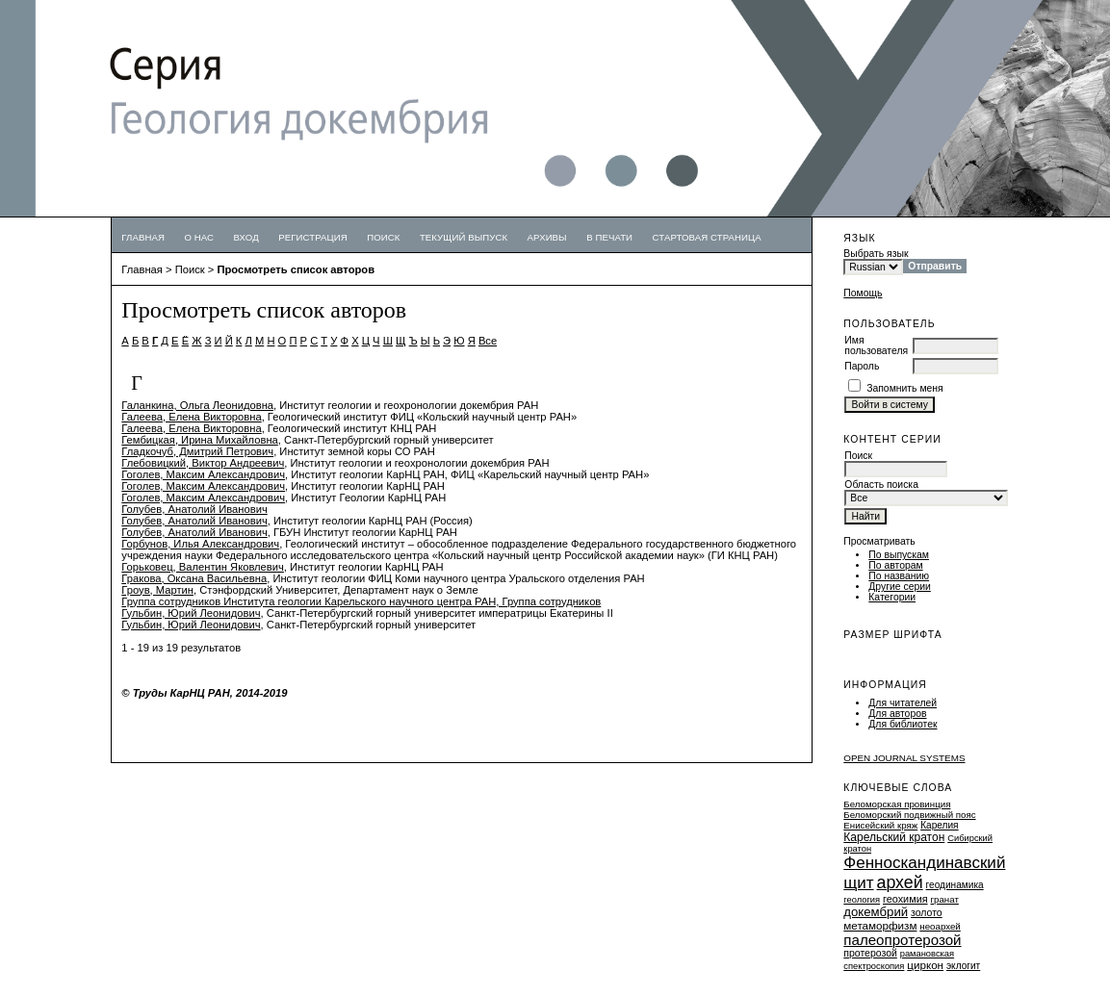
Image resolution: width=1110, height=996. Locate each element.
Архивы (547, 237)
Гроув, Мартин (157, 590)
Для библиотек (902, 724)
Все (487, 340)
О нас (199, 237)
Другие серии (899, 586)
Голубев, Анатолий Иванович (194, 509)
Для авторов (897, 713)
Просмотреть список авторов (295, 269)
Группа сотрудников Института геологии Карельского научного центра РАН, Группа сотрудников (361, 601)
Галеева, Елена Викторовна (191, 416)
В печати (609, 237)
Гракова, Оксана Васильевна (194, 578)
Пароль (861, 366)
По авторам (895, 565)
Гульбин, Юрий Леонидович (190, 613)
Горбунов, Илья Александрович (200, 543)
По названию (898, 576)
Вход (246, 237)
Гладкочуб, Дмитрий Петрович (197, 451)
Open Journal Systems (904, 758)
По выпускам (898, 554)
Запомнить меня (904, 388)
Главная (143, 237)
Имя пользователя (876, 345)
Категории (892, 597)
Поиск (383, 237)
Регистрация (313, 237)
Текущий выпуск (463, 237)
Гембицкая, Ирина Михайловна (199, 440)
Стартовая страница (707, 237)
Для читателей (902, 703)
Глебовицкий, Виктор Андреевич (202, 463)
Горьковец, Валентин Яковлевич (202, 567)
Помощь (862, 293)
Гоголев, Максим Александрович (203, 474)
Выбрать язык (875, 253)
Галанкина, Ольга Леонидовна (197, 405)
